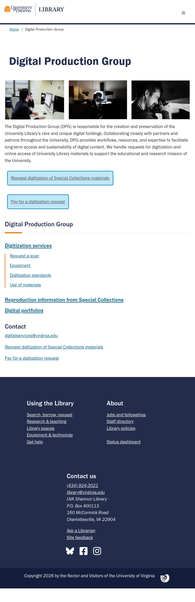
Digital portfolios (24, 324)
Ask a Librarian (81, 544)
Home (14, 43)
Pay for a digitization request (38, 215)
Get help (35, 455)
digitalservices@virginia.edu (31, 349)
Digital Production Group (39, 237)
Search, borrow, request (49, 428)
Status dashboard (123, 455)
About (115, 417)
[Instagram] (98, 563)
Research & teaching (46, 435)
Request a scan (24, 269)
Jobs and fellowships (126, 428)
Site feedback (80, 551)
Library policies (121, 441)
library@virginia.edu (86, 505)
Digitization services (28, 259)
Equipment (20, 279)
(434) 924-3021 (82, 499)
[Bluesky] (71, 563)
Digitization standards (30, 288)
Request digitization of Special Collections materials (60, 191)
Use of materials (25, 298)
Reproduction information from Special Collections (64, 313)
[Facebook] (84, 563)
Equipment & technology (50, 448)
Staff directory (120, 435)
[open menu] (184, 19)
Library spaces (41, 441)
